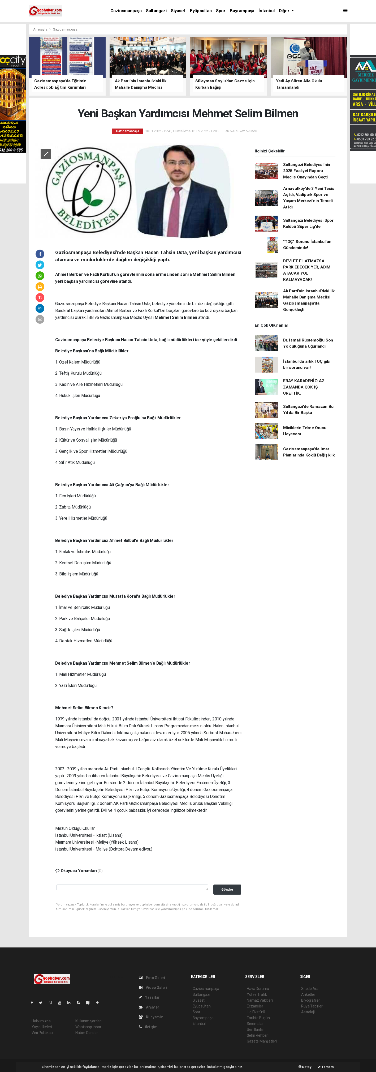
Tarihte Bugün (258, 1018)
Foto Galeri (152, 978)
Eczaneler (255, 1006)
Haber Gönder (86, 1033)
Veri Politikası (42, 1033)
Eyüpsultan (201, 10)
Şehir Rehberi (258, 1035)
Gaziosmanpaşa (126, 10)
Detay (305, 1067)
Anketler (308, 994)
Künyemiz (151, 1017)
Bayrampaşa (242, 10)
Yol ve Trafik (257, 994)
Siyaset (178, 10)
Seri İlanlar (255, 1029)
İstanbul (266, 10)
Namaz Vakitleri (260, 1000)
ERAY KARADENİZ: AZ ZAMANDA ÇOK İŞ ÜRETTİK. (304, 387)
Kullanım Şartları (88, 1021)
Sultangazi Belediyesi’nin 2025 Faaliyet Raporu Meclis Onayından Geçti (306, 171)
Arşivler (149, 1007)
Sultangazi (156, 10)
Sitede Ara (309, 988)
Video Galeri (153, 987)
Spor (221, 10)
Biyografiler (310, 1000)
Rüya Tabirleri (312, 1006)
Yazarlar (149, 997)
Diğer (285, 10)
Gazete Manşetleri (262, 1041)
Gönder (227, 889)
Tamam (325, 1067)
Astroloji (307, 1012)
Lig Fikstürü (256, 1012)
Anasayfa (40, 29)
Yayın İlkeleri (42, 1027)
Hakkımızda (41, 1021)
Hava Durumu (258, 988)
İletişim (148, 1027)
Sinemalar (255, 1024)
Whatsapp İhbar (88, 1027)
